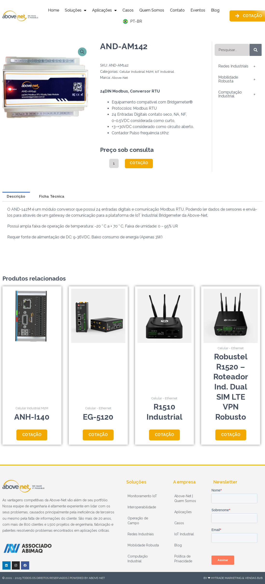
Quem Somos (151, 10)
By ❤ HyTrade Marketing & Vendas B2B (233, 578)
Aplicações (104, 10)
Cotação (140, 163)
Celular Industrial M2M (137, 71)
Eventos (197, 10)
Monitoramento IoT (142, 496)
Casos (128, 10)
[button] (82, 52)
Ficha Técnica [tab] (54, 197)
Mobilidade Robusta (238, 79)
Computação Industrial (238, 94)
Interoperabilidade (142, 507)
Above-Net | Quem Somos (185, 498)
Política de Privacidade (183, 558)
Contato (177, 10)
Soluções (75, 10)
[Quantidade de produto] (114, 163)
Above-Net (121, 77)
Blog (215, 10)
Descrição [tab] (17, 197)
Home (53, 10)
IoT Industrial (167, 71)
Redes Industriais (238, 66)
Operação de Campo (138, 520)
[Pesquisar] (256, 50)
